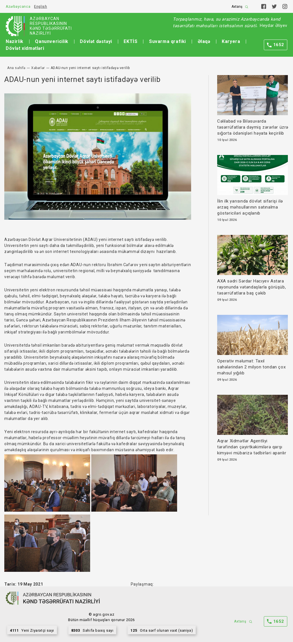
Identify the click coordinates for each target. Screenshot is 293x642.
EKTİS (130, 41)
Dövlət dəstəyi (96, 41)
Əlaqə (204, 41)
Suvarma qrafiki (167, 41)
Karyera (231, 41)
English (40, 7)
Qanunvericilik (51, 41)
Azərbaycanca (18, 7)
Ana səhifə (16, 68)
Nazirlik (14, 41)
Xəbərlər (38, 68)
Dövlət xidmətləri (25, 48)
